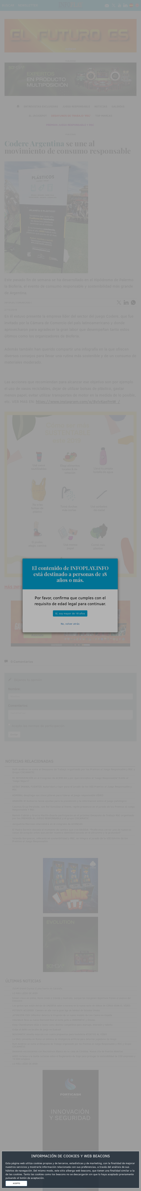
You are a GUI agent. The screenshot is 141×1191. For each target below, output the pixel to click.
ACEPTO (16, 1183)
